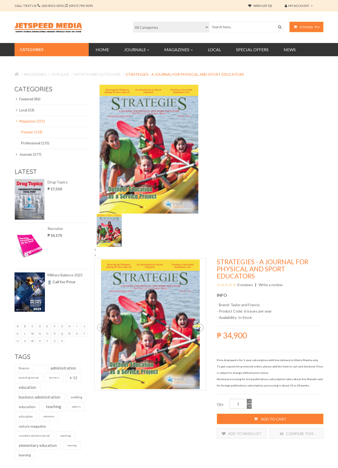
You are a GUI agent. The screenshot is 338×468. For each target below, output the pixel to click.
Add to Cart (270, 419)
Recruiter (55, 228)
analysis (76, 406)
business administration (39, 397)
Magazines (35, 74)
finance (24, 368)
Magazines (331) (30, 121)
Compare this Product (297, 433)
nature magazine (32, 426)
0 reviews (245, 284)
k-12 (73, 377)
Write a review (270, 284)
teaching (53, 406)
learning (72, 445)
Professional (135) (35, 143)
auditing (76, 397)
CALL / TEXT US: (54, 6)
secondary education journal (34, 435)
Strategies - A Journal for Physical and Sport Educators (185, 74)
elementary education (38, 445)
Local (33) (25, 110)
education (27, 387)
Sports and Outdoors (97, 74)
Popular (60, 74)
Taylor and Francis (245, 304)
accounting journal (29, 377)
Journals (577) (28, 154)
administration (63, 368)
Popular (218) (32, 132)
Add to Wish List (241, 433)
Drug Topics (58, 182)
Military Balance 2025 (65, 275)
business (54, 377)
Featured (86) (28, 99)
